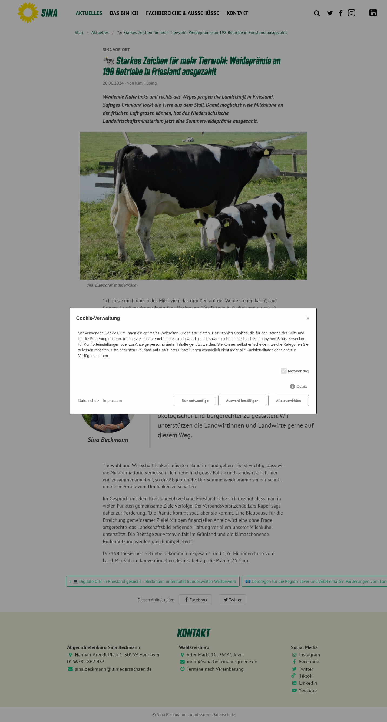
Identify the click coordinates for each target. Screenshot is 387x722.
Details (302, 386)
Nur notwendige (195, 400)
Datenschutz (89, 400)
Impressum (112, 400)
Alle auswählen (288, 400)
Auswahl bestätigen (242, 400)
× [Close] (308, 318)
